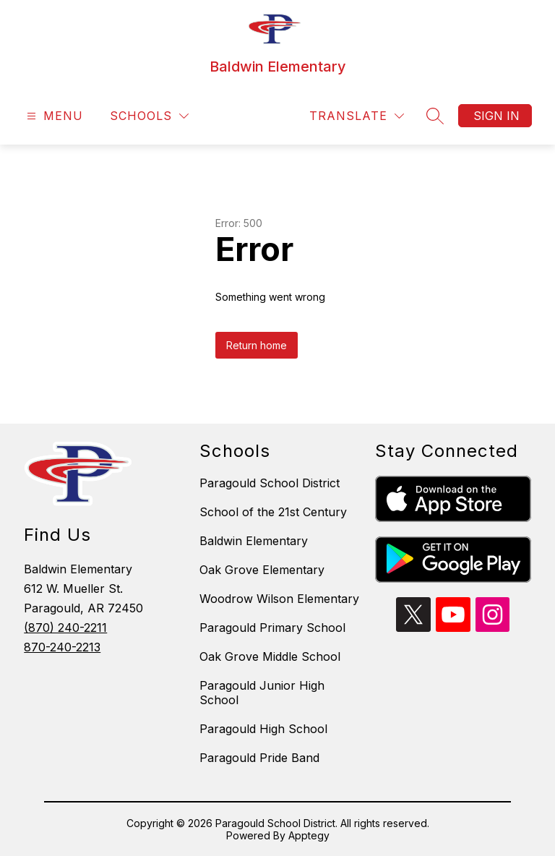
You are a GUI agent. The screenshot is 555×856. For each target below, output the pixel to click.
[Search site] (435, 115)
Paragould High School (263, 729)
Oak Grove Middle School (269, 656)
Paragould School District (269, 483)
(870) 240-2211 (65, 627)
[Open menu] (53, 116)
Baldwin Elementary (253, 541)
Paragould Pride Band (259, 757)
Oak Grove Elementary (261, 569)
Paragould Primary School (272, 627)
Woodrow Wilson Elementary (279, 598)
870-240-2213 (62, 647)
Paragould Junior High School (261, 692)
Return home (256, 345)
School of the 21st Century (273, 512)
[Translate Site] (357, 116)
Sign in (496, 115)
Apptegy (309, 835)
